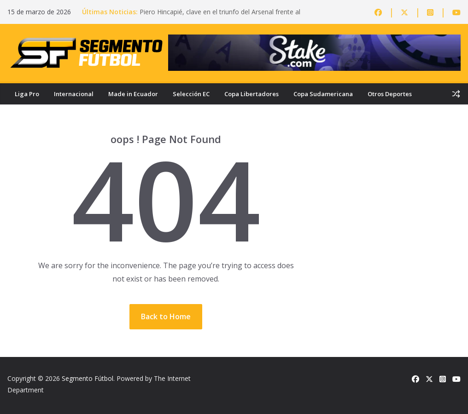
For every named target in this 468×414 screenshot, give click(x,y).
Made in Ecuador (133, 94)
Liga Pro (27, 94)
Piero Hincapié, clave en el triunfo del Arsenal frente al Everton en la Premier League (220, 16)
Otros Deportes (390, 94)
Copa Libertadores (251, 94)
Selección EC (191, 94)
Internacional (74, 94)
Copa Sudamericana (323, 94)
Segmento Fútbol (87, 378)
